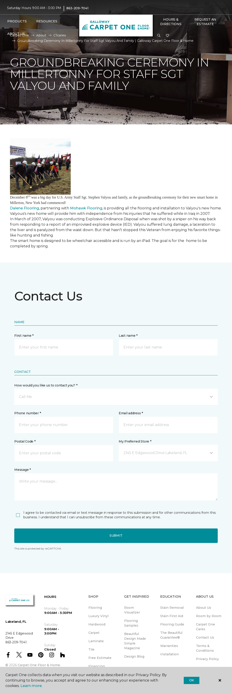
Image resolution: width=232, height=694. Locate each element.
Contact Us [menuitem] (205, 637)
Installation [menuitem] (169, 654)
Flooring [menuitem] (95, 608)
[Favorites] (167, 36)
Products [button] (17, 21)
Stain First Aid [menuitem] (171, 616)
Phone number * (27, 413)
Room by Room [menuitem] (208, 616)
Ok (191, 680)
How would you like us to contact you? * (45, 385)
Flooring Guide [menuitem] (172, 624)
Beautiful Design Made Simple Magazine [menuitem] (135, 641)
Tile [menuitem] (91, 649)
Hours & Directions (170, 21)
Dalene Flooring (24, 208)
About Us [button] (16, 34)
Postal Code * (24, 441)
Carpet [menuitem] (93, 633)
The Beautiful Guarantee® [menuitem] (171, 635)
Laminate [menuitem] (96, 641)
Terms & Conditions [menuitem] (205, 648)
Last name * (128, 335)
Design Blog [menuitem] (134, 656)
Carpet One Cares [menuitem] (205, 626)
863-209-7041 (77, 8)
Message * (22, 469)
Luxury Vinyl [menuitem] (98, 616)
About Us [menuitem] (203, 608)
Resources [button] (46, 21)
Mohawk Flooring (86, 208)
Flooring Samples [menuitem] (131, 623)
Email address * (131, 413)
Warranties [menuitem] (169, 646)
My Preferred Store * (135, 441)
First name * (24, 335)
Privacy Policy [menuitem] (207, 659)
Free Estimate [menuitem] (99, 658)
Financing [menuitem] (96, 666)
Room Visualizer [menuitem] (132, 610)
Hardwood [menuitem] (96, 624)
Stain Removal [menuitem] (172, 608)
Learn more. (31, 686)
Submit (116, 535)
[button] (159, 36)
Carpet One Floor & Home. (39, 665)
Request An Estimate (205, 21)
